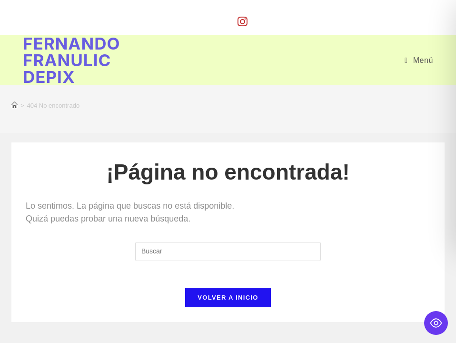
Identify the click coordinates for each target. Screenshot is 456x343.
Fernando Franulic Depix (71, 60)
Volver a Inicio (228, 299)
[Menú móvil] (419, 60)
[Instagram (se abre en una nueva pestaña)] (243, 21)
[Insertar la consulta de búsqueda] (228, 251)
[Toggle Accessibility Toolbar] (436, 323)
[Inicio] (14, 105)
